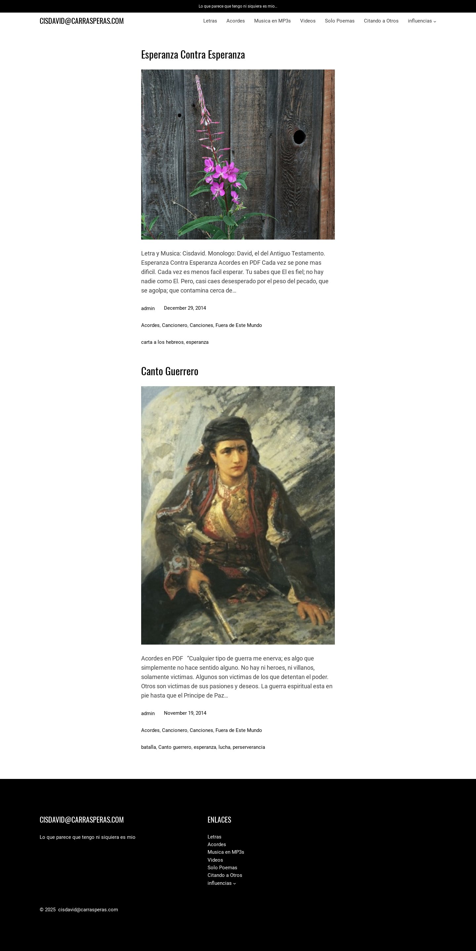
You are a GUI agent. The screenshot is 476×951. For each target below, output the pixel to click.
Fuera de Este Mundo (239, 325)
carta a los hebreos (162, 342)
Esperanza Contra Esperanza (193, 54)
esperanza (197, 342)
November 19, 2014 (185, 713)
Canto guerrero (174, 747)
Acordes (150, 325)
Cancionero (174, 325)
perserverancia (249, 747)
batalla (148, 747)
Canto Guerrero (169, 371)
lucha (224, 747)
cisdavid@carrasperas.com (82, 21)
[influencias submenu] (434, 21)
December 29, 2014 (185, 308)
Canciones (201, 325)
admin (148, 308)
